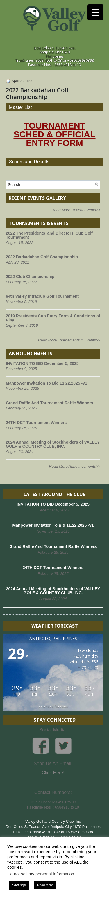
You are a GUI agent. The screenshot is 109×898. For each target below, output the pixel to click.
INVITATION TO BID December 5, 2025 (42, 363)
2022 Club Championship (30, 276)
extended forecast (53, 706)
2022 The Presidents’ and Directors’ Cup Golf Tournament (49, 235)
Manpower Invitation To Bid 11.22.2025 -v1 (46, 383)
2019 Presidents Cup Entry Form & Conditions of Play (53, 318)
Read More (45, 885)
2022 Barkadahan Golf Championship (42, 257)
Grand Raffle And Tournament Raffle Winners (49, 402)
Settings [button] (19, 885)
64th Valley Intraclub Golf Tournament (42, 296)
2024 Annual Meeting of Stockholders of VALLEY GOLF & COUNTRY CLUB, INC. (53, 444)
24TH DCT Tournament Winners (36, 422)
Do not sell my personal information (40, 874)
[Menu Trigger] (95, 12)
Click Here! (53, 772)
